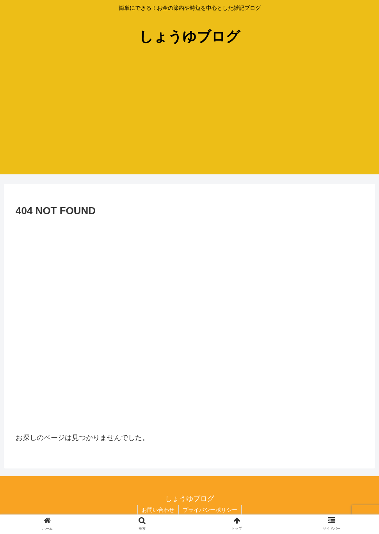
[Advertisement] (189, 119)
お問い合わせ (158, 510)
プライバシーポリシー (210, 510)
